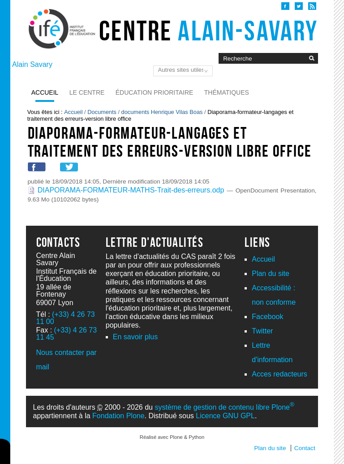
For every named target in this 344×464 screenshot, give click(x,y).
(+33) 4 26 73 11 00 (65, 318)
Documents (101, 112)
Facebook (267, 316)
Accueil (45, 92)
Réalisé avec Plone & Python (172, 437)
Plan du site (270, 273)
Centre (208, 30)
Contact (304, 448)
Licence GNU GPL (225, 416)
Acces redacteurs (279, 374)
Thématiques (226, 92)
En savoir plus (135, 337)
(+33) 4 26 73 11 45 (66, 333)
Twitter (262, 331)
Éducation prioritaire (155, 92)
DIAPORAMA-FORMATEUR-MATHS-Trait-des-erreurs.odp (127, 190)
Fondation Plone (118, 416)
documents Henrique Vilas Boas (162, 112)
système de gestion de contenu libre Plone (224, 407)
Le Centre (87, 92)
